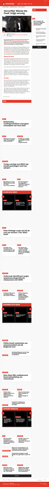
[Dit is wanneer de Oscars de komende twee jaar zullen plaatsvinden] (39, 15)
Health (4, 119)
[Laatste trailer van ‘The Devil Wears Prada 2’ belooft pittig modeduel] (34, 28)
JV (4, 34)
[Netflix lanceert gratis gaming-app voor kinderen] (21, 310)
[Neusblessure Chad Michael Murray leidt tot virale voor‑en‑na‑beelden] (9, 176)
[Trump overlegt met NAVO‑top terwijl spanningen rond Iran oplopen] (16, 154)
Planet (25, 3)
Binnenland (5, 290)
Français (44, 479)
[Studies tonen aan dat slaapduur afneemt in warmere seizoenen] (24, 433)
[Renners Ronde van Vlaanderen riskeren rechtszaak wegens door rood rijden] (21, 414)
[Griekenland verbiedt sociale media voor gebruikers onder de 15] (6, 454)
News (19, 3)
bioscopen (9, 50)
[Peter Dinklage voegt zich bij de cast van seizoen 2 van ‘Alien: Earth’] (16, 220)
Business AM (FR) (13, 484)
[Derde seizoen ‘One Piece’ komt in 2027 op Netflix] (8, 310)
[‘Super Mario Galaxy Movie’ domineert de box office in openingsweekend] (34, 39)
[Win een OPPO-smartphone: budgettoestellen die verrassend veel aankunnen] (9, 433)
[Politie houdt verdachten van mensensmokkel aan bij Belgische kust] (16, 333)
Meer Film (42, 47)
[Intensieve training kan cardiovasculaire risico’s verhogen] (6, 403)
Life (31, 3)
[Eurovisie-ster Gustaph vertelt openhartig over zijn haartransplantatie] (9, 242)
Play (22, 3)
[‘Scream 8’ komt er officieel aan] (34, 43)
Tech (29, 3)
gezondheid (5, 273)
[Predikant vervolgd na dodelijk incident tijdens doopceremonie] (24, 133)
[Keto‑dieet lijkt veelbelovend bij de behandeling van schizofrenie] (16, 365)
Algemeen (19, 389)
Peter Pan (18, 59)
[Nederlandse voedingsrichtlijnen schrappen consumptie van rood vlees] (16, 111)
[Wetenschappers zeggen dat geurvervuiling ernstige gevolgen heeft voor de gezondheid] (24, 287)
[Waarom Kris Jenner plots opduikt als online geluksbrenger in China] (24, 386)
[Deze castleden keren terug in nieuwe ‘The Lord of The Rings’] (34, 36)
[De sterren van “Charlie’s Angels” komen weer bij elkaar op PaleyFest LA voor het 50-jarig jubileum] (24, 242)
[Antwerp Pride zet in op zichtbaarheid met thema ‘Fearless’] (9, 287)
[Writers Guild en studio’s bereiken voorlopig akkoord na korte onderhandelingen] (34, 32)
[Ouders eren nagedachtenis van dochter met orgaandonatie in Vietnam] (9, 386)
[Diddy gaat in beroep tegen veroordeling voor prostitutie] (9, 133)
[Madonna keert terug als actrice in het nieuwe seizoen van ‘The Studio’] (9, 462)
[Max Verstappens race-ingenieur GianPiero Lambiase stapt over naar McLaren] (24, 176)
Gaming (17, 312)
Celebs (4, 136)
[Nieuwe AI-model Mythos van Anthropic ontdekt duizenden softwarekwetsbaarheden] (6, 449)
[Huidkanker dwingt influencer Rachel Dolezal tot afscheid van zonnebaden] (24, 462)
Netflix (5, 312)
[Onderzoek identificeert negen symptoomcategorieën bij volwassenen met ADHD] (16, 266)
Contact (45, 484)
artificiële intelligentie (8, 450)
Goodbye (18, 484)
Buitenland (20, 136)
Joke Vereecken (13, 33)
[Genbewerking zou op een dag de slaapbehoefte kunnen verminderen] (6, 353)
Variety (5, 82)
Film (3, 31)
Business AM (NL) (6, 484)
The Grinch (23, 59)
